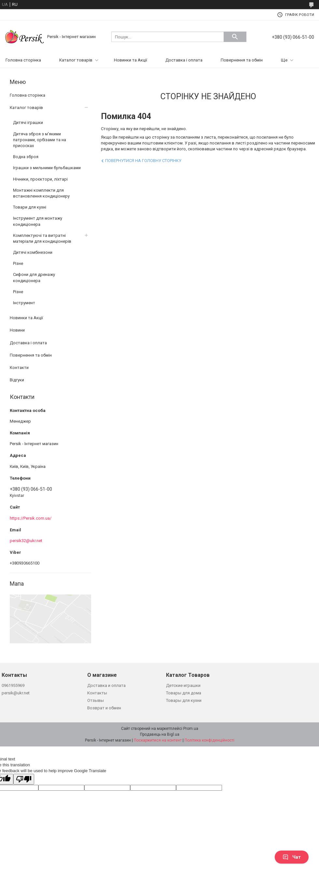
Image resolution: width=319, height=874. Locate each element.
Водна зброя (25, 156)
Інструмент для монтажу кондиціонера (37, 221)
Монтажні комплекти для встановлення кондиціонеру (41, 193)
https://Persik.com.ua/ (30, 518)
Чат (292, 857)
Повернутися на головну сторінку (143, 160)
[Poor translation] (23, 779)
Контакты (97, 692)
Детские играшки (183, 685)
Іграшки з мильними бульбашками (47, 167)
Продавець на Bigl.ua (159, 734)
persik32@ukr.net (26, 540)
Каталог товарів (75, 60)
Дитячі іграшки (28, 122)
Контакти (19, 367)
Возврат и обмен (104, 707)
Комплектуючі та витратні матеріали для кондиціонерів (42, 238)
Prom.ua (190, 728)
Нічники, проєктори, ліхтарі (40, 179)
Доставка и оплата (106, 685)
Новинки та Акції (130, 60)
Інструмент (24, 302)
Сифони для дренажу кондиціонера (34, 277)
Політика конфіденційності (209, 740)
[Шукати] (235, 37)
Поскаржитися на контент (158, 740)
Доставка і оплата (183, 60)
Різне (18, 263)
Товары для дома (183, 692)
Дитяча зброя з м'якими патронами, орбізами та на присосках (39, 139)
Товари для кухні (29, 207)
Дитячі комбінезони (32, 252)
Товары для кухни (183, 700)
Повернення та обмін (242, 60)
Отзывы (95, 700)
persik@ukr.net (16, 692)
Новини (17, 330)
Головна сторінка (23, 60)
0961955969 (13, 685)
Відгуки (17, 379)
